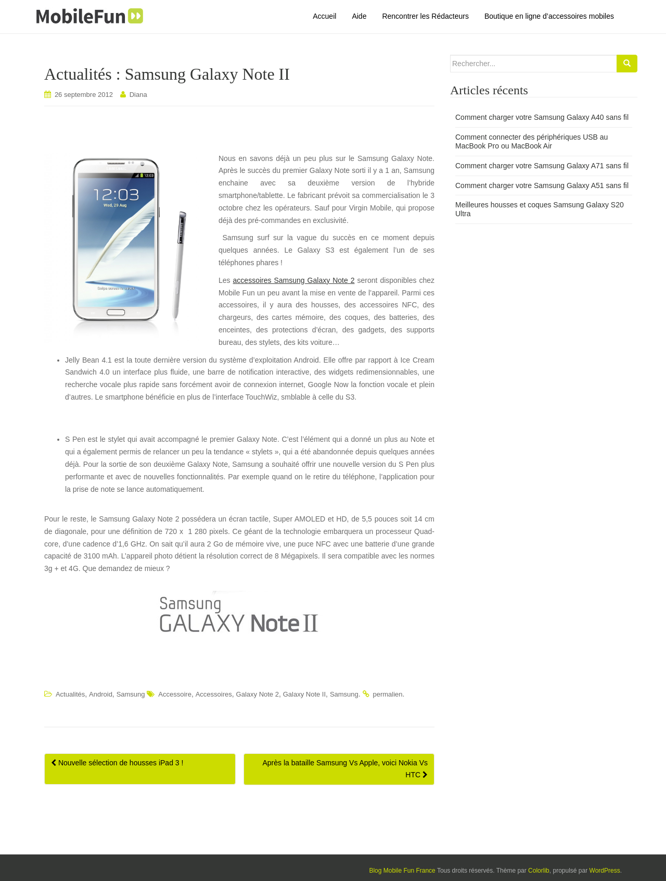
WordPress (605, 870)
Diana (138, 94)
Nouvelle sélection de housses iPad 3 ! (117, 763)
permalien (387, 694)
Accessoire (174, 694)
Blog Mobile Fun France (402, 870)
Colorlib (538, 870)
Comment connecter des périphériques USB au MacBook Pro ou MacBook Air (531, 141)
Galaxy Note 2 (257, 694)
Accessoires (214, 694)
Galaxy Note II (304, 694)
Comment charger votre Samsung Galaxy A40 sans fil (542, 117)
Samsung (131, 694)
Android (100, 694)
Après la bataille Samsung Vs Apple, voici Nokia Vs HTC (345, 769)
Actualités (70, 694)
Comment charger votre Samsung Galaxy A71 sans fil (542, 166)
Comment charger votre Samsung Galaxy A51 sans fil (542, 185)
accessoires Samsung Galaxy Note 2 (294, 280)
